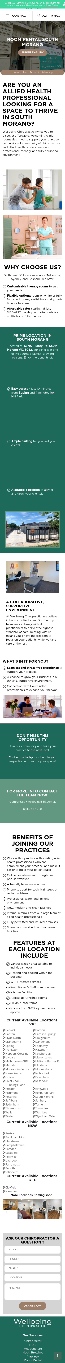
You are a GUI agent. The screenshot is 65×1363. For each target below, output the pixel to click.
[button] (6, 1212)
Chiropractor (32, 1341)
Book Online (51, 5)
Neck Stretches (33, 1352)
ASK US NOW (32, 1306)
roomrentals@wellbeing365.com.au (33, 801)
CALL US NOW (48, 16)
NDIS (32, 1345)
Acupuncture (33, 1348)
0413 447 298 (32, 809)
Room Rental (33, 1360)
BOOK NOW (16, 16)
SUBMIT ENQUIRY (33, 52)
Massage (33, 1356)
